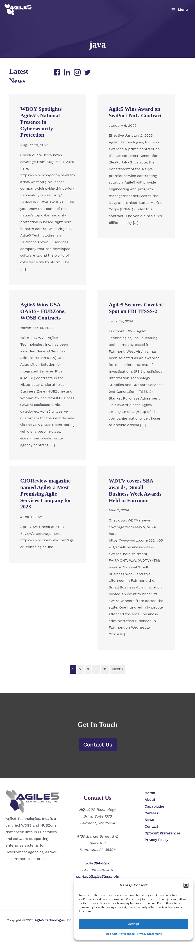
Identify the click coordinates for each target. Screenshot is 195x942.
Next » (117, 679)
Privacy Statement (149, 933)
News (149, 820)
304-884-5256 (97, 863)
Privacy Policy (156, 840)
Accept (133, 924)
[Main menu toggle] (179, 10)
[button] (186, 885)
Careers (151, 813)
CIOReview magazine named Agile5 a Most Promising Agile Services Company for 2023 (45, 504)
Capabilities (155, 806)
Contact (151, 826)
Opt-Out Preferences (120, 933)
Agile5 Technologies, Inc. (53, 920)
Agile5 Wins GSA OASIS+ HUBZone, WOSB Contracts (43, 321)
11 (105, 679)
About (150, 799)
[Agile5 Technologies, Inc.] (18, 10)
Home (150, 793)
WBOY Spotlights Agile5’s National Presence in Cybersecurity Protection (41, 132)
